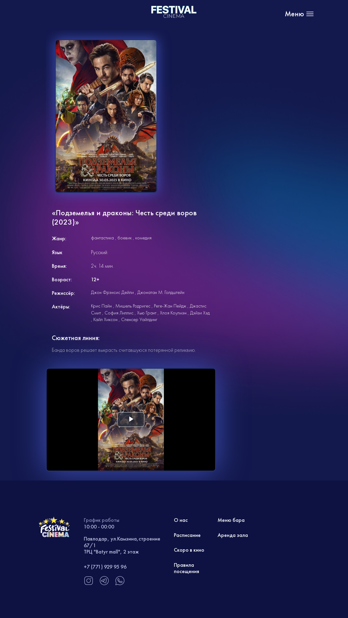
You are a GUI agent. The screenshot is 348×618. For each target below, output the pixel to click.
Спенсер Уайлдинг (139, 319)
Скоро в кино (189, 549)
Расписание (187, 534)
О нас (181, 519)
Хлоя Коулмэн (173, 313)
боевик (125, 238)
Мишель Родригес (132, 306)
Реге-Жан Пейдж (170, 306)
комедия (143, 238)
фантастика (102, 238)
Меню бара (231, 519)
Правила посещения (186, 568)
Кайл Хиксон (105, 319)
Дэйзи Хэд (200, 313)
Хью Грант (146, 313)
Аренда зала (233, 534)
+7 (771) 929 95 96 (105, 566)
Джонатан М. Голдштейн (160, 292)
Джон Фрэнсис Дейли (112, 292)
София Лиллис (119, 313)
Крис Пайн (101, 306)
